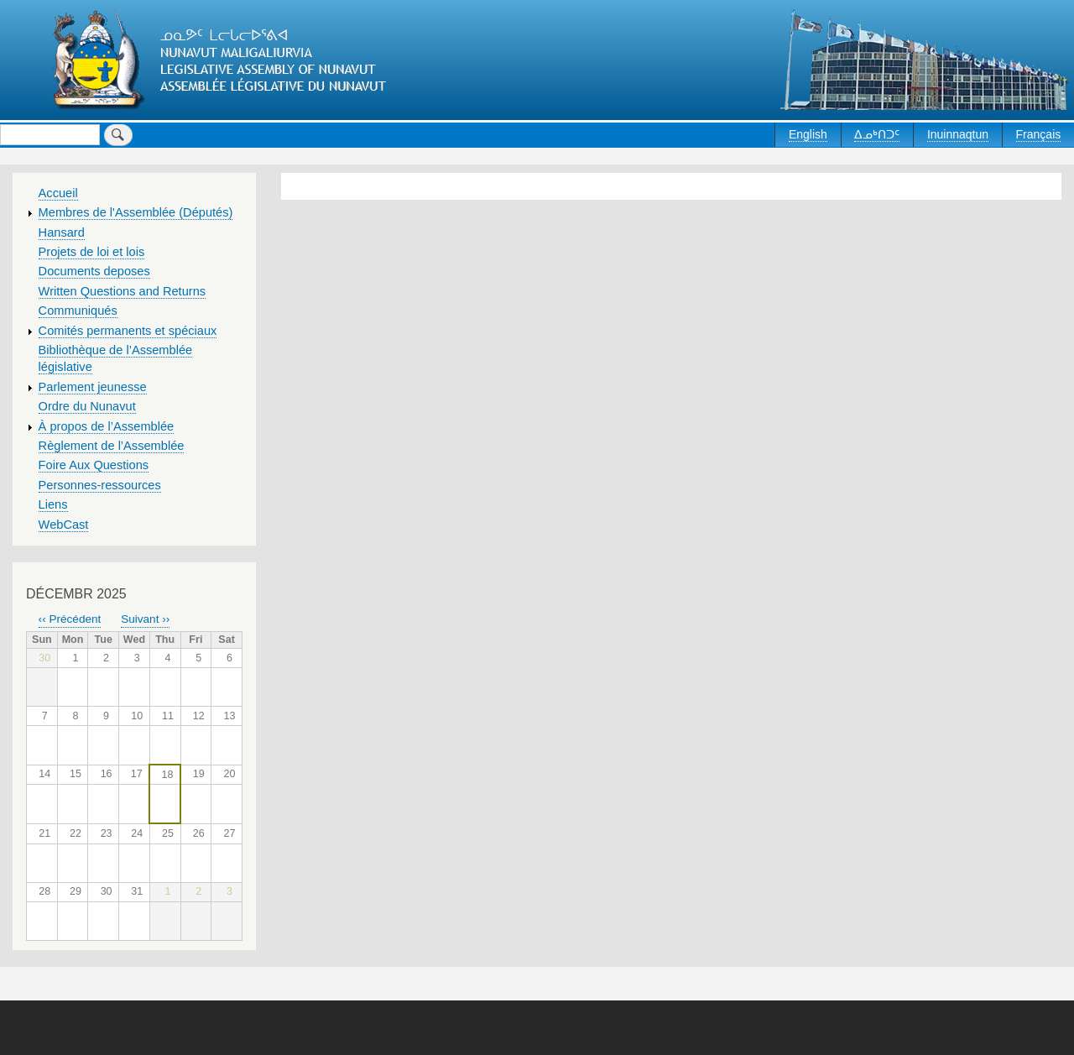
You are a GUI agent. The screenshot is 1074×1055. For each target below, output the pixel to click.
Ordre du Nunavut (87, 406)
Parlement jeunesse (93, 387)
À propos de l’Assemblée (107, 426)
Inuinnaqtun (957, 134)
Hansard (62, 232)
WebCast (64, 524)
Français (1038, 134)
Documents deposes (94, 271)
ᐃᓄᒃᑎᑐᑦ (876, 134)
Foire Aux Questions (94, 465)
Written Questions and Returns (122, 291)
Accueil (58, 193)
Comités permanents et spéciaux (128, 330)
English (808, 134)
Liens (53, 504)
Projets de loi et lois (92, 252)
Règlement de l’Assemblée (112, 445)
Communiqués (78, 310)
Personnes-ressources (100, 485)
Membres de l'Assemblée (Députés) (136, 212)
